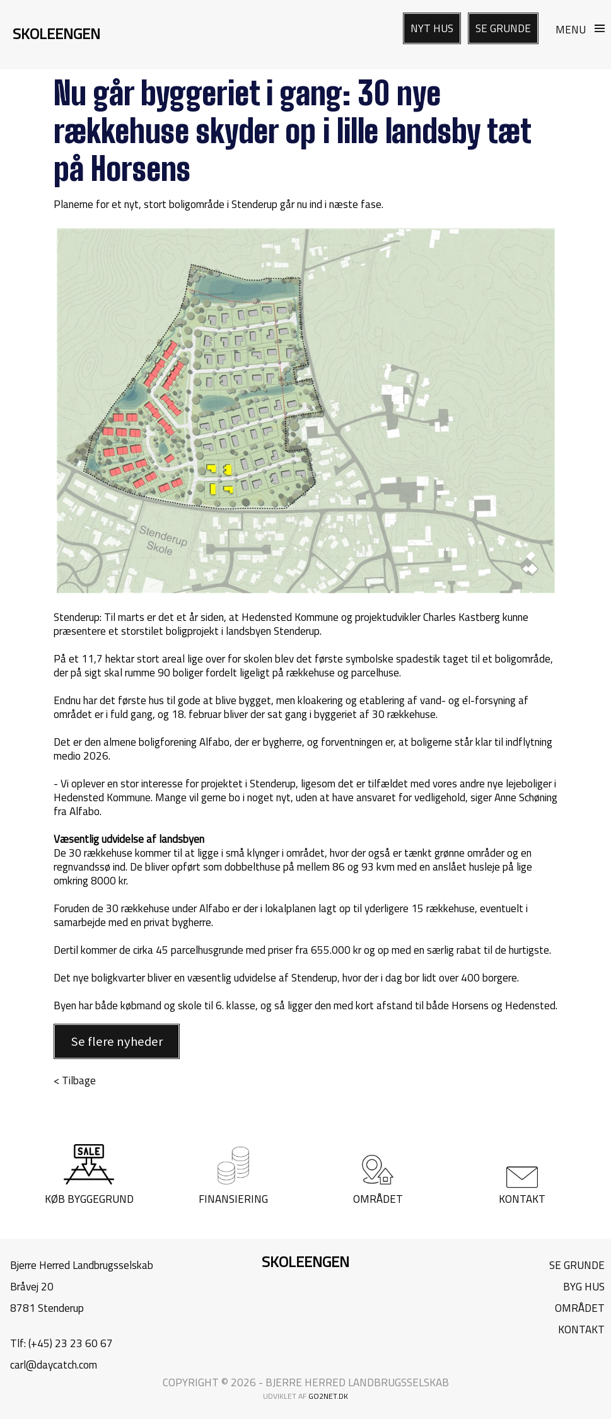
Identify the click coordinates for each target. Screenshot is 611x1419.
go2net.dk (328, 1396)
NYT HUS (431, 28)
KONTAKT (581, 1329)
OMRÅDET (580, 1308)
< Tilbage (75, 1080)
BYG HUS (584, 1286)
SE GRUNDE (503, 28)
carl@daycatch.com (53, 1365)
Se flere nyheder (117, 1041)
